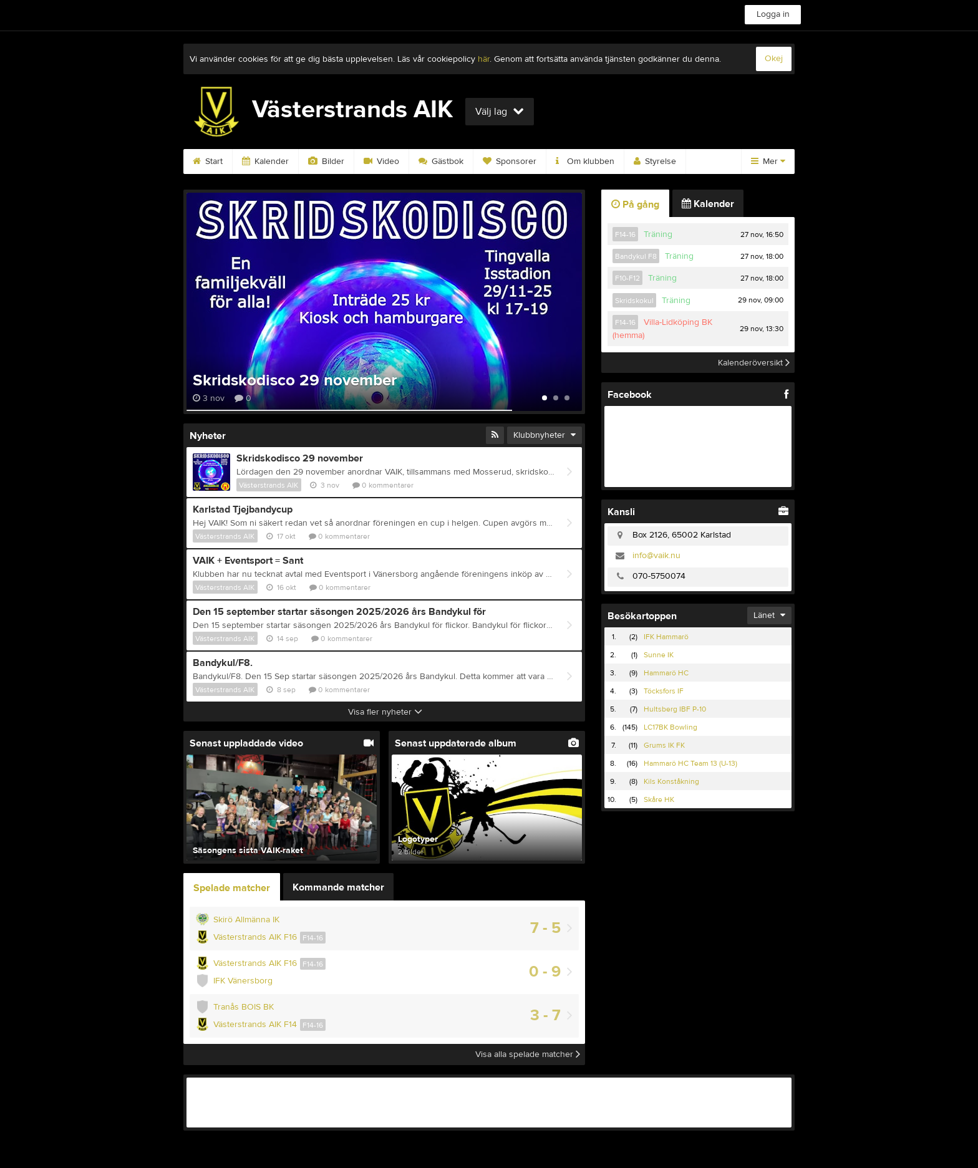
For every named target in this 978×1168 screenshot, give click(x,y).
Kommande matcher (338, 887)
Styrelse (655, 161)
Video (381, 161)
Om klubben (585, 161)
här (484, 59)
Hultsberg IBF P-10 (675, 709)
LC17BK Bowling (670, 727)
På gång (635, 204)
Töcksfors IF (664, 691)
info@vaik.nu (656, 555)
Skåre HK (659, 799)
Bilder (326, 161)
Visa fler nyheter (385, 712)
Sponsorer (509, 161)
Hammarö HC (666, 673)
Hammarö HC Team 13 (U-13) (690, 763)
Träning (658, 234)
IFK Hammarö (666, 637)
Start (208, 161)
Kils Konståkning (671, 781)
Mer (768, 161)
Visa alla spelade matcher (527, 1054)
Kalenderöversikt (754, 362)
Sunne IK (659, 655)
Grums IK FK (664, 745)
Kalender (265, 161)
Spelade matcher (231, 888)
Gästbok (441, 161)
